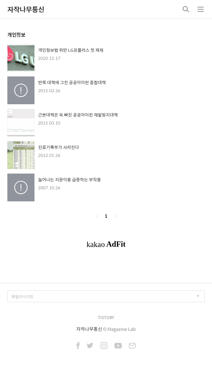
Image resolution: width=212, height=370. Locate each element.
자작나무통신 (25, 9)
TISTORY (106, 317)
